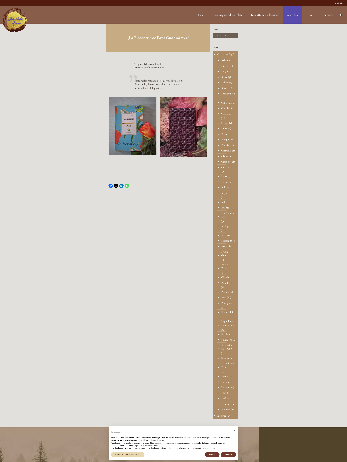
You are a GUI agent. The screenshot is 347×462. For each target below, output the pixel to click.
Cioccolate (222, 54)
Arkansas (226, 60)
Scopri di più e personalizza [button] (127, 455)
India (224, 187)
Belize (224, 77)
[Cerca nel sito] (225, 35)
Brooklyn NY (228, 93)
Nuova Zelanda (225, 266)
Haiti (224, 176)
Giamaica (226, 156)
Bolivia (224, 82)
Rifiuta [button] (212, 455)
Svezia (224, 376)
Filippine (226, 139)
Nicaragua (226, 240)
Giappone (226, 161)
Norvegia (226, 246)
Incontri (221, 415)
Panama (225, 292)
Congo (224, 123)
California (226, 102)
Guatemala (226, 167)
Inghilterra (227, 193)
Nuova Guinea (225, 253)
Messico (225, 235)
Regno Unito (228, 312)
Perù (223, 297)
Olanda (225, 277)
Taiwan (225, 382)
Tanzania (226, 387)
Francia (225, 145)
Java (223, 207)
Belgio (224, 71)
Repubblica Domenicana (227, 323)
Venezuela (226, 404)
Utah (224, 398)
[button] (235, 431)
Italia (224, 202)
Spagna (225, 358)
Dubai (224, 128)
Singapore (226, 339)
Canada (225, 108)
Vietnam (225, 409)
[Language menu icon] (341, 15)
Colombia (226, 113)
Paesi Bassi (226, 283)
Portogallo (226, 303)
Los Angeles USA (227, 215)
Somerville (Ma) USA (226, 347)
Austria (225, 66)
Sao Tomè (226, 334)
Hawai (224, 182)
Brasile (224, 88)
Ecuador (225, 134)
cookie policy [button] (158, 440)
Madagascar (227, 226)
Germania (226, 150)
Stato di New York (228, 365)
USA (224, 393)
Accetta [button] (228, 455)
